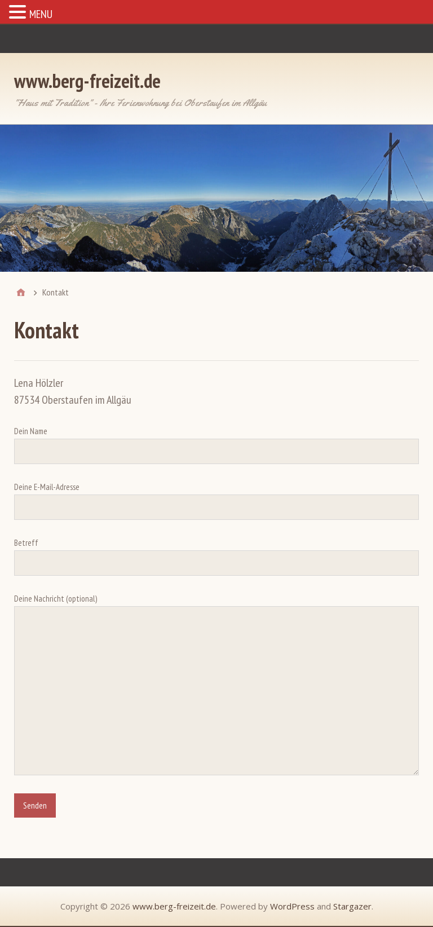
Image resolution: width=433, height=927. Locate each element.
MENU (40, 14)
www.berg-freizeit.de (87, 80)
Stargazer (352, 906)
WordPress (292, 906)
